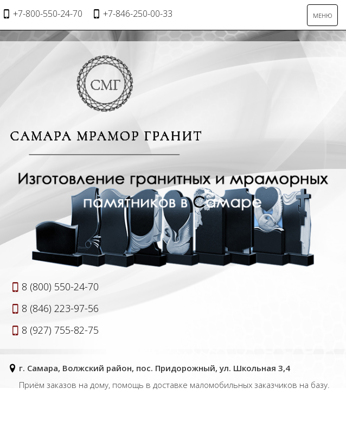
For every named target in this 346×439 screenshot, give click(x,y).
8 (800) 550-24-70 (60, 286)
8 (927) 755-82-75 (60, 329)
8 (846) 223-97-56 (60, 308)
